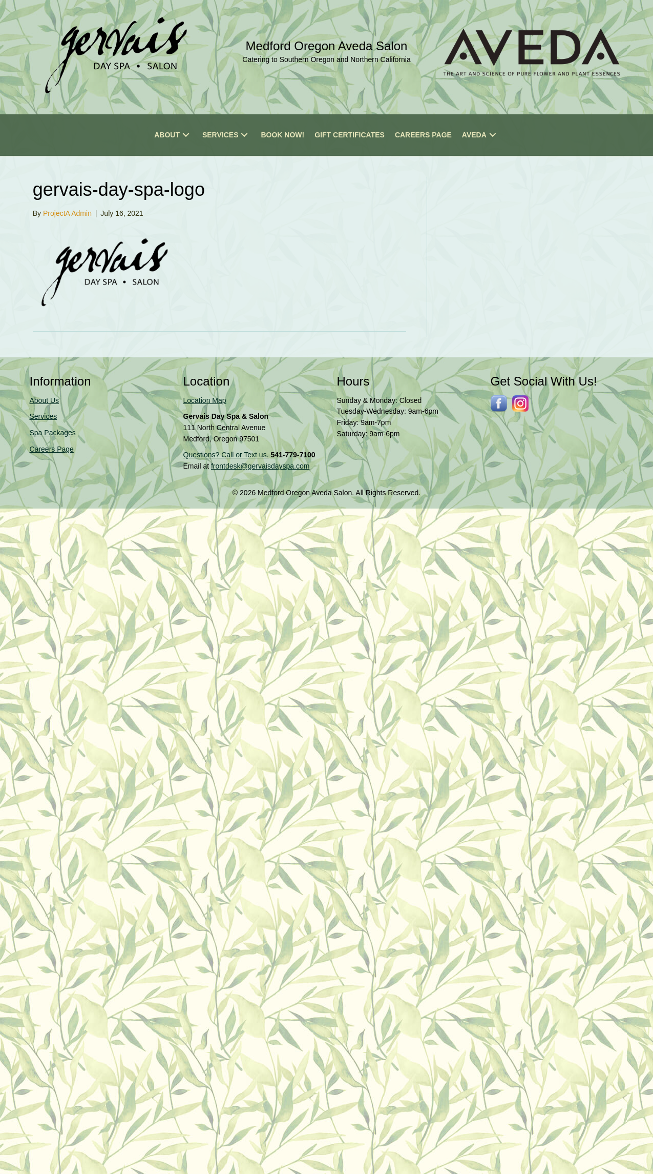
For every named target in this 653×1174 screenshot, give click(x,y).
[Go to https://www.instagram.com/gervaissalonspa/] (520, 403)
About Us (44, 400)
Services (43, 416)
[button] (186, 135)
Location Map (204, 400)
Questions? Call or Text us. (226, 455)
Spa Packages (53, 433)
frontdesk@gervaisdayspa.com (260, 466)
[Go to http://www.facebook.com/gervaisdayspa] (499, 403)
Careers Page (52, 449)
